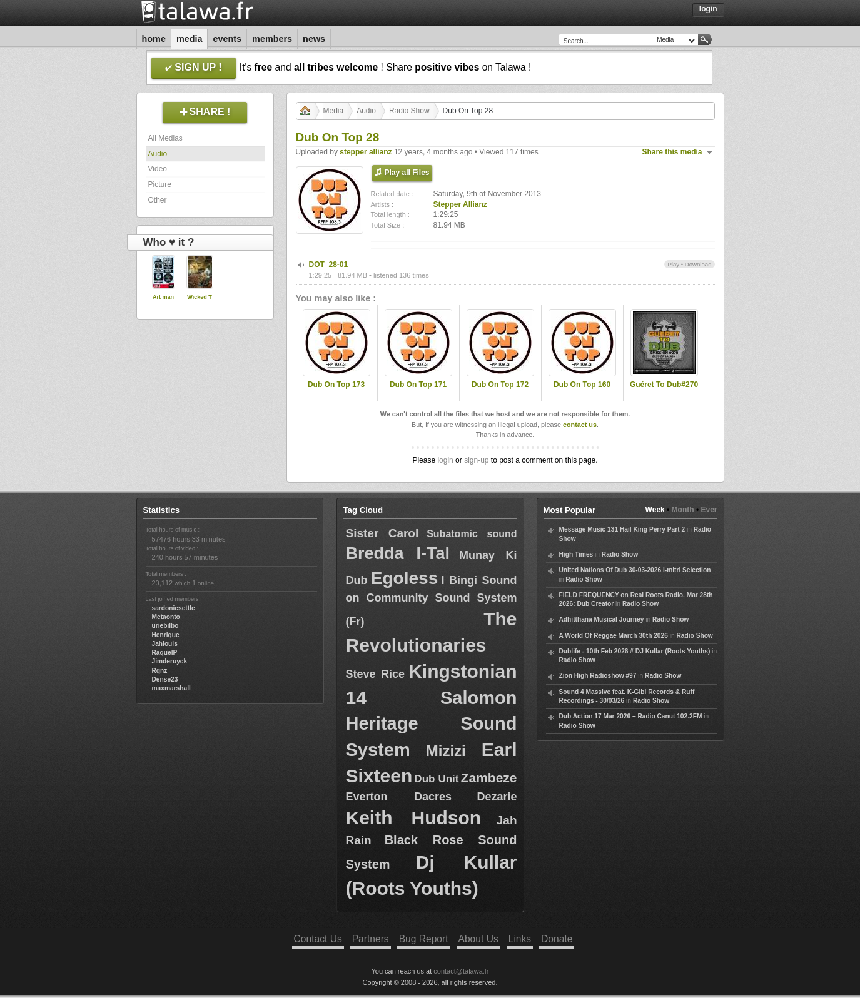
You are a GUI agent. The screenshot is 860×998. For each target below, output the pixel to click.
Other (157, 200)
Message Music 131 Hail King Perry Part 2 (622, 529)
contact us (580, 424)
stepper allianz (366, 152)
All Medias (165, 138)
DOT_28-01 (328, 264)
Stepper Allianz (460, 204)
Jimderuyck (170, 661)
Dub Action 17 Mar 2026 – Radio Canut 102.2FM (630, 716)
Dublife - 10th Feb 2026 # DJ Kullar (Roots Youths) (635, 651)
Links (519, 939)
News (314, 39)
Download (698, 264)
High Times (576, 554)
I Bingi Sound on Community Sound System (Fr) (431, 601)
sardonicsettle (173, 608)
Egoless (404, 578)
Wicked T (199, 297)
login (445, 460)
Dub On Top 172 (500, 384)
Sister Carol (382, 533)
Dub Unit (436, 779)
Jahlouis (165, 643)
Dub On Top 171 (418, 384)
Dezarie (497, 796)
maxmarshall (171, 688)
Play (673, 264)
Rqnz (160, 670)
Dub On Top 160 (582, 384)
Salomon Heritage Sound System (431, 724)
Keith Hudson (414, 817)
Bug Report (423, 939)
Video (157, 168)
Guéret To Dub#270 (664, 384)
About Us (478, 939)
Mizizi (446, 750)
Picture (159, 184)
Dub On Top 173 (336, 384)
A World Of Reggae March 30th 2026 (613, 635)
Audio (158, 153)
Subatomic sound (472, 533)
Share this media (672, 152)
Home (154, 39)
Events (227, 39)
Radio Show (409, 110)
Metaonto (166, 616)
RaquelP (165, 652)
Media (189, 39)
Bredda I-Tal (398, 553)
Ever (709, 509)
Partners (370, 939)
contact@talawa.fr (460, 971)
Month (683, 509)
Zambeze (489, 777)
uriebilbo (165, 625)
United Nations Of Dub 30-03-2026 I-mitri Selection (635, 570)
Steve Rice (375, 674)
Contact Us (318, 939)
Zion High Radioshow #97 (598, 675)
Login (708, 8)
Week (655, 509)
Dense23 (165, 679)
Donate (556, 939)
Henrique (166, 635)
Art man (163, 297)
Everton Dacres (399, 796)
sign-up (476, 460)
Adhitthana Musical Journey (601, 619)
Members (272, 39)
